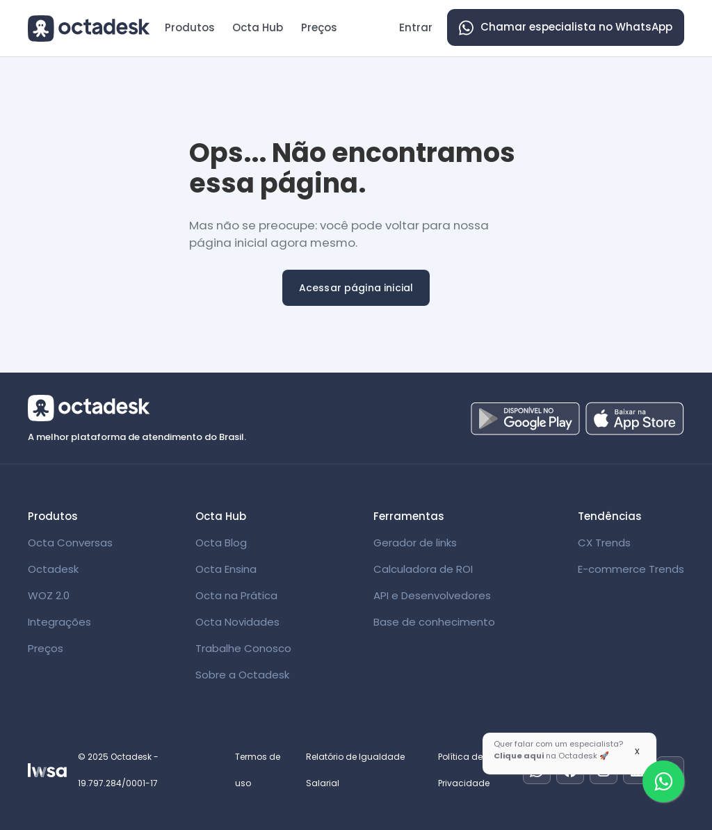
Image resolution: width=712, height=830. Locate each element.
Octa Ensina (226, 569)
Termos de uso (257, 770)
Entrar (415, 27)
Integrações (59, 622)
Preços (319, 27)
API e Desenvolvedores (432, 595)
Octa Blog (221, 542)
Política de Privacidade (464, 770)
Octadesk (53, 569)
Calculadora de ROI (423, 569)
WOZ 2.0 (49, 595)
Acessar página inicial (356, 288)
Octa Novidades (237, 622)
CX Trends (604, 542)
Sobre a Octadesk (242, 674)
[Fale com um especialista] (663, 781)
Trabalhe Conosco (243, 648)
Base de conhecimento (434, 622)
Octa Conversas (70, 542)
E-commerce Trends (631, 569)
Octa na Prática (236, 595)
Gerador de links (415, 542)
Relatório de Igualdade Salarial (355, 770)
